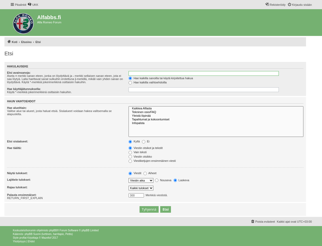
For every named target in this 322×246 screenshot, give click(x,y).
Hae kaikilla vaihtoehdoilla (148, 82)
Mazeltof (47, 237)
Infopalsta (216, 123)
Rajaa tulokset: (17, 187)
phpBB (53, 230)
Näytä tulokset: (17, 173)
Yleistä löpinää (216, 116)
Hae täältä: (14, 147)
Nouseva (163, 180)
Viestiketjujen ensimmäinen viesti (152, 160)
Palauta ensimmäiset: (22, 194)
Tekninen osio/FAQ (216, 112)
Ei (145, 141)
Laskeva (181, 180)
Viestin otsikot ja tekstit (146, 147)
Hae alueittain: (17, 107)
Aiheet (150, 173)
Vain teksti (138, 152)
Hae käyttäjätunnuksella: (24, 88)
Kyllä (134, 141)
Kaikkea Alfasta (216, 108)
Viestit (135, 173)
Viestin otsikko (140, 156)
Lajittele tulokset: (19, 179)
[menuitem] (32, 5)
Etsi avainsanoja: (19, 72)
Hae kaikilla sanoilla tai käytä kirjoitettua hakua (161, 78)
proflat (23, 237)
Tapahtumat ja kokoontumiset (216, 119)
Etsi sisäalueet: (17, 141)
